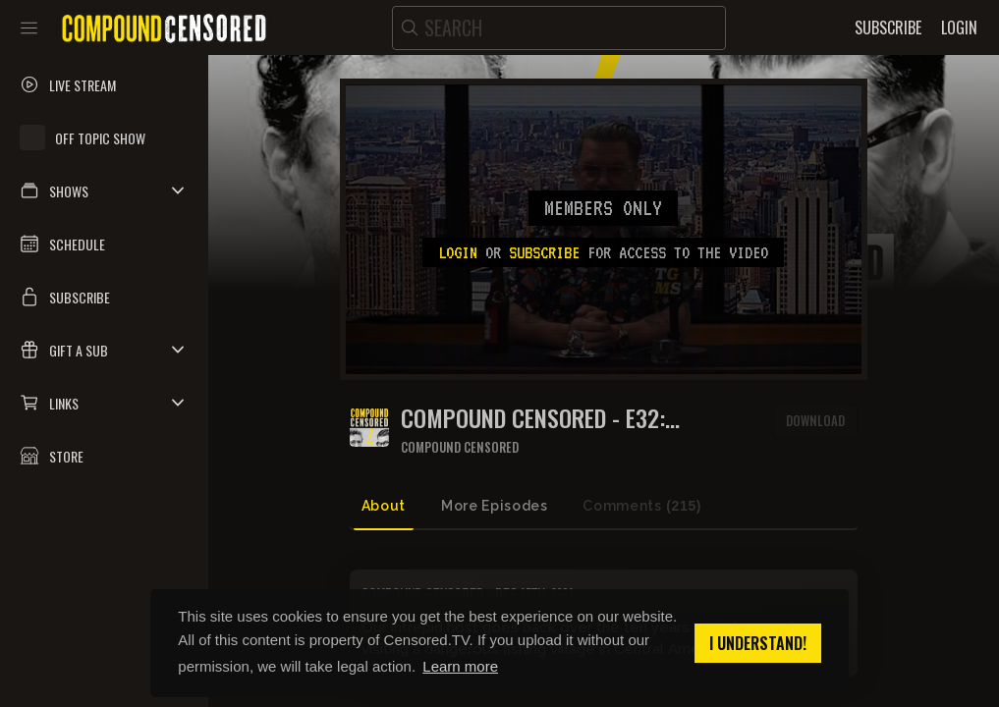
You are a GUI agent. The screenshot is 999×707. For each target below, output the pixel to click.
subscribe (544, 252)
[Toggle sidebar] (29, 27)
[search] (559, 28)
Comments (642, 506)
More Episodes (494, 506)
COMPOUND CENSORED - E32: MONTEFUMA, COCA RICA (533, 418)
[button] (104, 190)
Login (457, 252)
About (383, 506)
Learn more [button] (460, 666)
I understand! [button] (757, 643)
